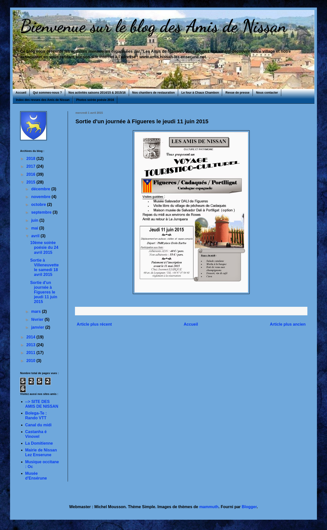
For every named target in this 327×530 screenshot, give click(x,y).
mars (36, 311)
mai (35, 228)
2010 (31, 361)
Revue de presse (237, 92)
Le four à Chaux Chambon (200, 92)
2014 (31, 337)
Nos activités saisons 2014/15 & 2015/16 (97, 92)
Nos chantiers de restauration (153, 92)
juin (35, 220)
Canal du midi (38, 425)
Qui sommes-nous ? (47, 92)
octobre (39, 204)
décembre (41, 189)
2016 (31, 174)
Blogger (249, 507)
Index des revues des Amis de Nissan (43, 100)
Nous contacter (267, 92)
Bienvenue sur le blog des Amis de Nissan (153, 26)
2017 (31, 166)
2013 (31, 345)
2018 (31, 158)
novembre (41, 197)
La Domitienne (39, 443)
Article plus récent (94, 324)
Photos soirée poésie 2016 (95, 100)
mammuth (208, 507)
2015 (31, 182)
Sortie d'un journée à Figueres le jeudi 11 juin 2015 (43, 292)
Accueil (21, 92)
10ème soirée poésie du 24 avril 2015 (44, 247)
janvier (38, 327)
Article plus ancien (288, 324)
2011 (31, 352)
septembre (42, 212)
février (38, 319)
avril (35, 236)
